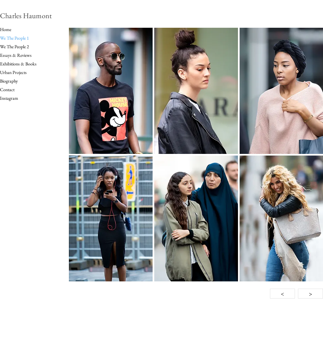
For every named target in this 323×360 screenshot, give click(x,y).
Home (5, 29)
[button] (111, 91)
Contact (7, 89)
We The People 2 (14, 47)
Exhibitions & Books (18, 64)
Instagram (9, 98)
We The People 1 (14, 38)
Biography (9, 81)
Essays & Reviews (16, 55)
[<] (282, 294)
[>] (310, 294)
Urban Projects (13, 72)
